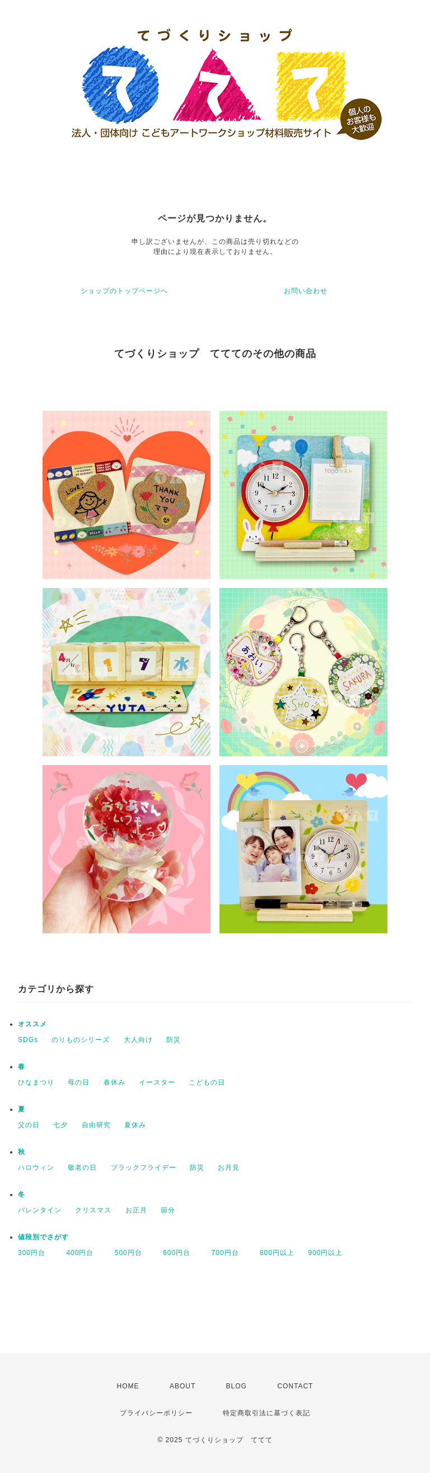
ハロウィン (36, 1167)
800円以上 (277, 1253)
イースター (157, 1082)
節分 (168, 1210)
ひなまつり (36, 1082)
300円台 (35, 1253)
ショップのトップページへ (124, 291)
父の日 (29, 1125)
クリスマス (93, 1210)
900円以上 (325, 1253)
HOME (128, 1386)
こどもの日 (207, 1082)
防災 (173, 1040)
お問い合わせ (306, 291)
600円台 (180, 1253)
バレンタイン (40, 1210)
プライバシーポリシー (156, 1413)
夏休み (135, 1125)
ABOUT (182, 1386)
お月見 (229, 1167)
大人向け (138, 1040)
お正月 (136, 1210)
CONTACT (295, 1386)
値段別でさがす (43, 1237)
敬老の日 (82, 1167)
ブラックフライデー (143, 1167)
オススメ (32, 1024)
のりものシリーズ (81, 1040)
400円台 (83, 1253)
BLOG (236, 1386)
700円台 (229, 1253)
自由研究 (96, 1125)
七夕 (60, 1125)
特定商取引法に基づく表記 (266, 1413)
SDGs (28, 1040)
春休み (114, 1082)
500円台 (132, 1253)
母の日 (79, 1082)
